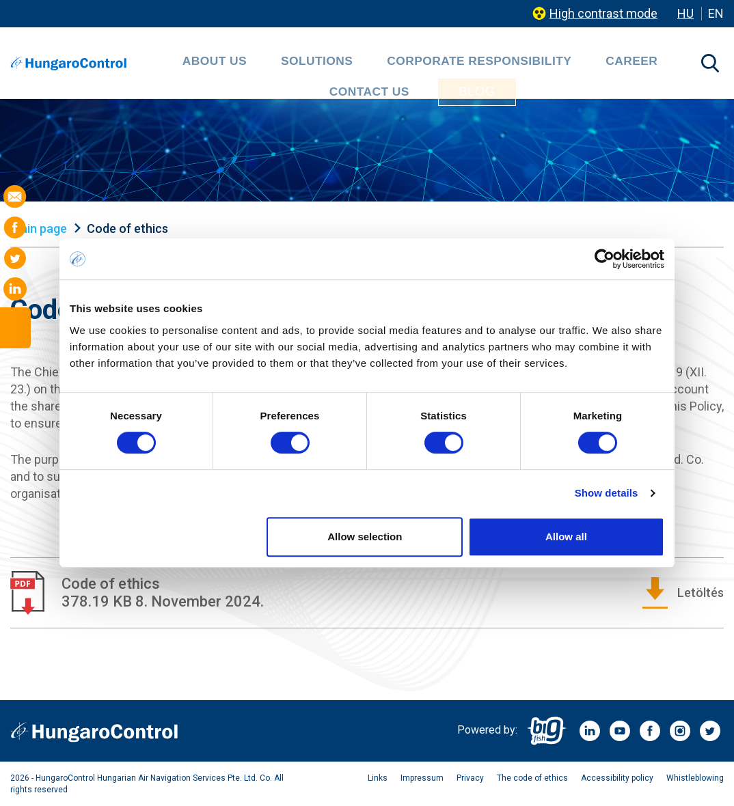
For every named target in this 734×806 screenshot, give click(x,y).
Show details (606, 493)
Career (503, 64)
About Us (174, 64)
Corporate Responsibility (381, 64)
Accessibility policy (617, 778)
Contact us (576, 64)
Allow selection (364, 536)
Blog (660, 64)
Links (378, 778)
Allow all (566, 536)
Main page (38, 228)
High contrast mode (603, 13)
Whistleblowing (695, 778)
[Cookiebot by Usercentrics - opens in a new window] (604, 259)
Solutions (249, 64)
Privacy (470, 778)
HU (685, 13)
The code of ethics (532, 778)
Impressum (422, 778)
